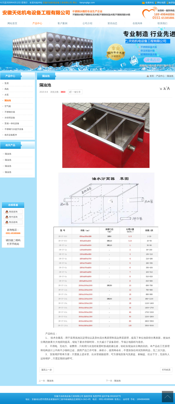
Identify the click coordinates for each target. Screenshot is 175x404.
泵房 (7, 83)
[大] (168, 88)
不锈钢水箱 (10, 112)
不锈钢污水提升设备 (14, 129)
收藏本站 (150, 2)
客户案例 (62, 23)
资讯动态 (112, 23)
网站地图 (161, 2)
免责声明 (97, 396)
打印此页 (166, 370)
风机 (7, 89)
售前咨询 (13, 212)
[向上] (167, 396)
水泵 (7, 95)
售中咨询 (13, 217)
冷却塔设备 (10, 117)
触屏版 (172, 2)
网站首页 (12, 23)
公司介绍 (87, 23)
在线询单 (137, 23)
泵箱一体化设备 (12, 123)
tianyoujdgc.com (87, 2)
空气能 (8, 106)
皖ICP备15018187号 (111, 396)
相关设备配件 (11, 135)
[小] (161, 88)
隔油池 (170, 76)
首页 (152, 76)
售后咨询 (13, 222)
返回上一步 (46, 370)
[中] (164, 88)
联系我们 (162, 23)
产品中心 (37, 23)
